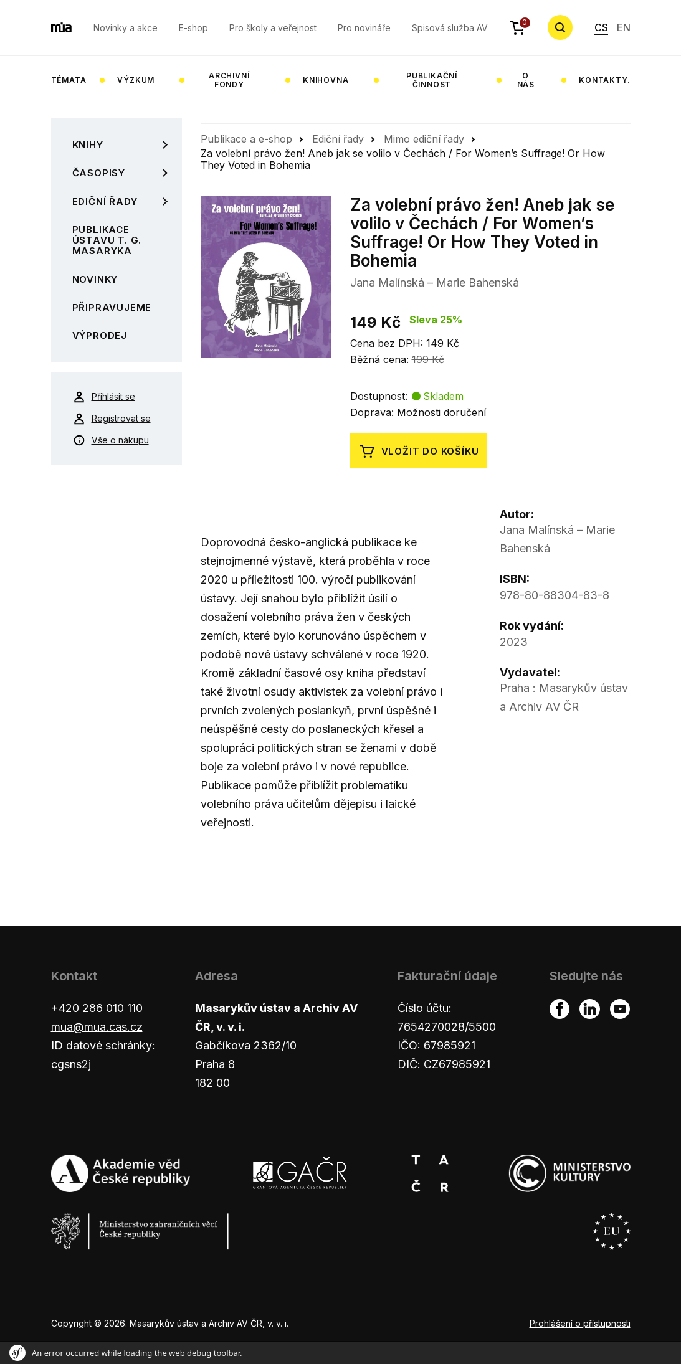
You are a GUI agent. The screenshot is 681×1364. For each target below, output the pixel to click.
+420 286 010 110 (97, 1008)
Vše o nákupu (111, 440)
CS (601, 27)
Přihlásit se (104, 397)
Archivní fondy (229, 80)
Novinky (95, 279)
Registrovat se (112, 418)
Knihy (87, 145)
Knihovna (325, 80)
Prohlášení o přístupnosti (580, 1323)
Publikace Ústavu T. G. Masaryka (107, 240)
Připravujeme (112, 307)
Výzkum (136, 80)
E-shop (193, 27)
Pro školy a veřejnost (273, 27)
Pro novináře (364, 27)
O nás (526, 80)
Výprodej (99, 335)
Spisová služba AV (450, 27)
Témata (69, 80)
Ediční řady (105, 201)
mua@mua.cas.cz (97, 1026)
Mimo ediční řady (424, 139)
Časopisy (98, 173)
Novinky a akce (125, 27)
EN (624, 27)
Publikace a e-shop (246, 139)
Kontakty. (604, 80)
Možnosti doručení (441, 412)
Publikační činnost (431, 80)
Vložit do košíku (419, 451)
